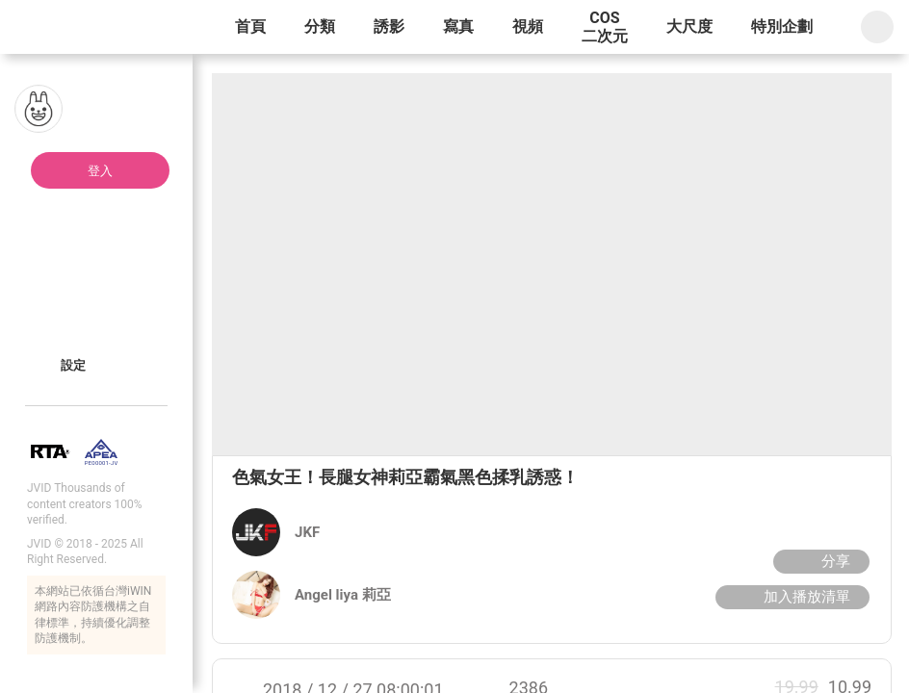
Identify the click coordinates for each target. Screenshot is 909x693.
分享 (819, 561)
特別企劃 (782, 26)
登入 (100, 171)
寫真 (458, 26)
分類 (319, 26)
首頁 (250, 26)
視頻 (527, 26)
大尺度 (689, 26)
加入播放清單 (790, 596)
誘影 (389, 26)
